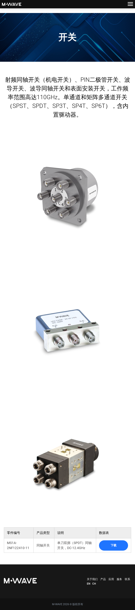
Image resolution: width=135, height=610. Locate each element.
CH (94, 583)
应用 (111, 579)
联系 (127, 579)
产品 (103, 579)
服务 (119, 579)
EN (88, 583)
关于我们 (92, 579)
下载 (113, 545)
